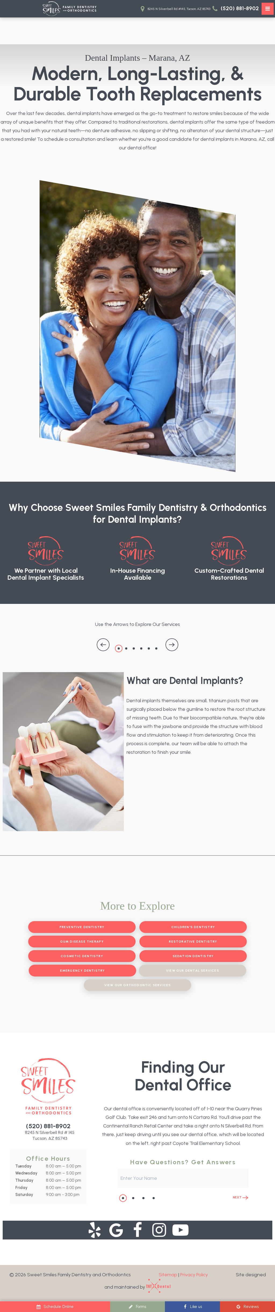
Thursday (24, 1180)
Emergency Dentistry (82, 970)
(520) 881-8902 (234, 8)
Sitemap (168, 1275)
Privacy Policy (194, 1275)
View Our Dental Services (192, 970)
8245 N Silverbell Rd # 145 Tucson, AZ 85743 (49, 1135)
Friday (21, 1187)
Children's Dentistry (193, 927)
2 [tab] (126, 648)
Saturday (24, 1194)
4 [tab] (141, 648)
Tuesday (23, 1166)
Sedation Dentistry (193, 956)
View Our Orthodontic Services (137, 985)
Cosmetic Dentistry (82, 956)
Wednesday (26, 1173)
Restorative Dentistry (193, 941)
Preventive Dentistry (82, 927)
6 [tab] (156, 648)
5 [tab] (149, 648)
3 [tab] (134, 648)
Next (240, 1197)
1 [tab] (119, 648)
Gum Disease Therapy (82, 941)
